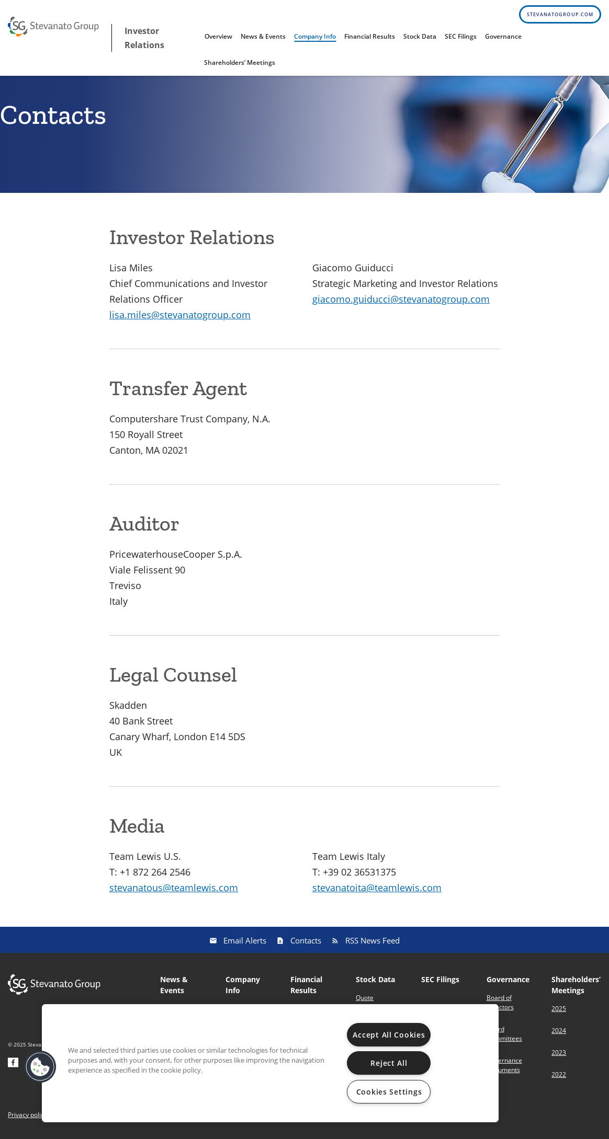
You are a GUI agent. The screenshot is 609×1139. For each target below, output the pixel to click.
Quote (365, 997)
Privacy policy (27, 1115)
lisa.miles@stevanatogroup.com (180, 314)
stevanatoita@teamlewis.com (377, 887)
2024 (558, 1030)
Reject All (388, 1063)
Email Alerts (244, 940)
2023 (558, 1052)
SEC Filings (461, 36)
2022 (558, 1074)
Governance (503, 36)
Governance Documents (504, 1065)
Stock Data (419, 36)
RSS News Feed (372, 940)
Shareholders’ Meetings (239, 62)
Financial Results (369, 36)
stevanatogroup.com (560, 14)
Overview (218, 36)
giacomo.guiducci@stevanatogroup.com (401, 299)
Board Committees (504, 1034)
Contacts (305, 940)
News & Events (263, 36)
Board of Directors (500, 1002)
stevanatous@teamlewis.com (173, 887)
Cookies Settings (389, 1092)
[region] (270, 1063)
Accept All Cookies (389, 1035)
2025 (558, 1008)
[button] (40, 1067)
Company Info (315, 36)
